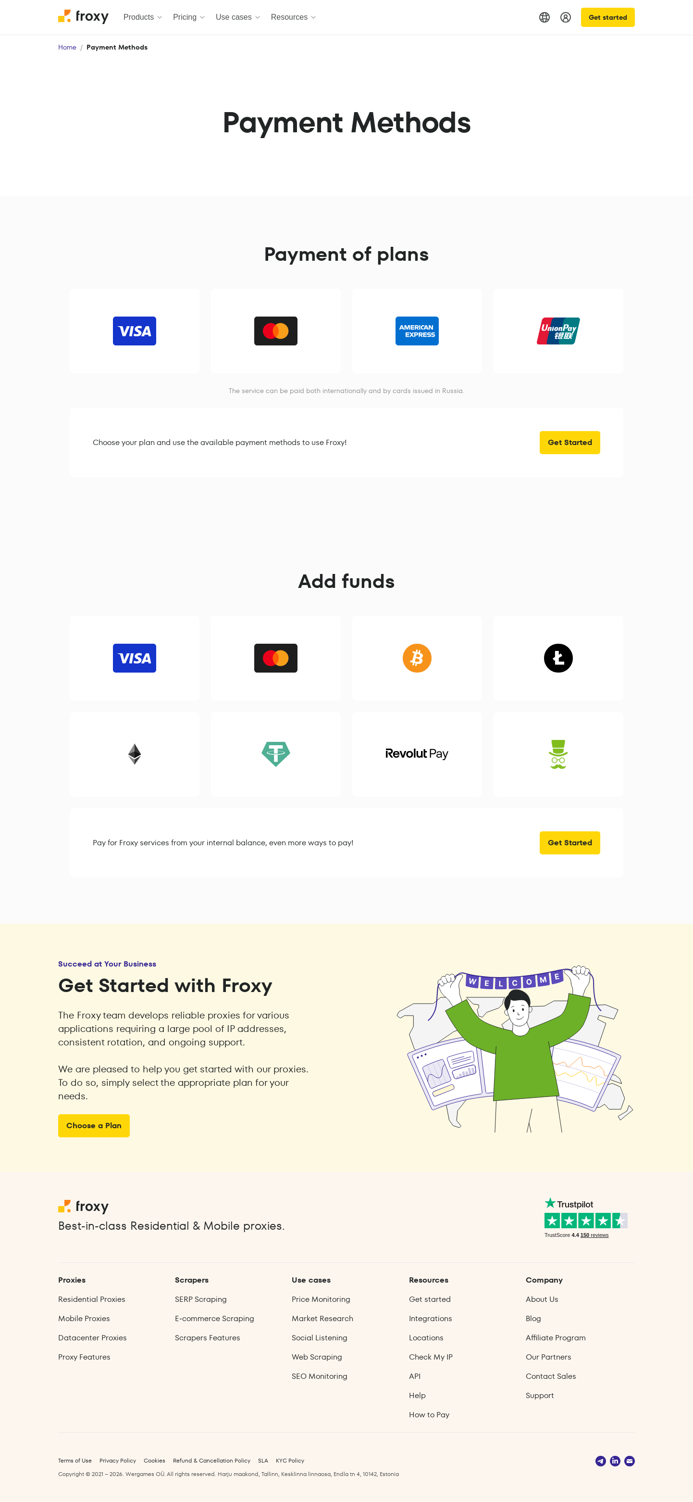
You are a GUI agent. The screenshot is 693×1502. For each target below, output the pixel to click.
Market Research (322, 1318)
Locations (426, 1337)
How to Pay (429, 1414)
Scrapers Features (207, 1337)
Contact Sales (551, 1376)
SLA (263, 1460)
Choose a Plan (94, 1125)
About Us (542, 1299)
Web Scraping (317, 1356)
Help (417, 1395)
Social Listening (319, 1337)
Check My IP (431, 1356)
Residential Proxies (91, 1299)
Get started (608, 17)
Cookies (154, 1460)
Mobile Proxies (84, 1318)
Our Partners (548, 1356)
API (415, 1376)
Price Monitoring (321, 1299)
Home (67, 47)
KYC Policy (290, 1460)
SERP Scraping (201, 1299)
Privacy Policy (117, 1460)
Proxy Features (84, 1356)
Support (540, 1395)
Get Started (570, 442)
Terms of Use (75, 1460)
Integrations (430, 1318)
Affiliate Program (556, 1337)
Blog (533, 1318)
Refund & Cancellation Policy (211, 1460)
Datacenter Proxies (92, 1337)
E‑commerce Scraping (214, 1318)
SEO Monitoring (319, 1376)
